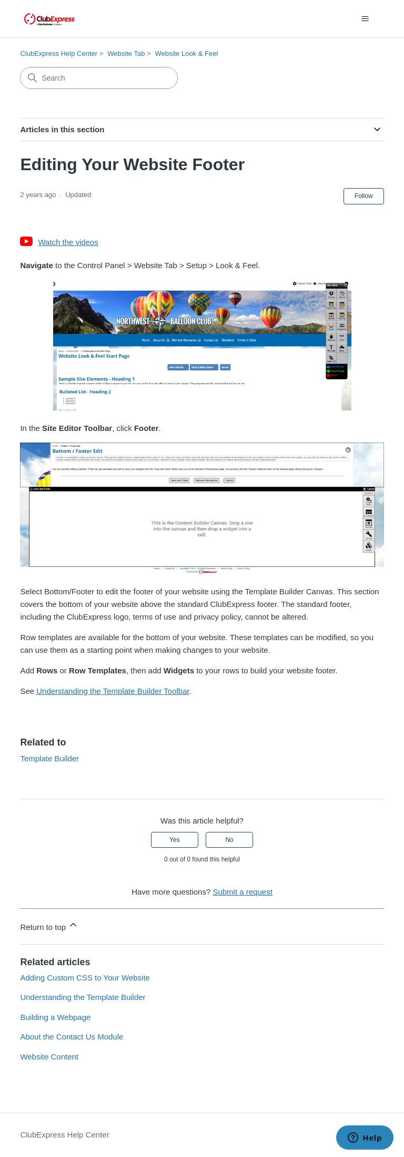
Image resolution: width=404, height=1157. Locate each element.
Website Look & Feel (186, 53)
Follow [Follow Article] (364, 196)
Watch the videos (68, 242)
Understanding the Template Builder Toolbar (112, 691)
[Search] (99, 78)
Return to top (49, 925)
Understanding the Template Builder (82, 997)
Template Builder (49, 758)
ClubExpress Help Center (58, 53)
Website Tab (126, 53)
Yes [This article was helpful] (174, 840)
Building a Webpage (55, 1017)
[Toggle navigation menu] (365, 19)
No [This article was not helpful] (229, 840)
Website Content (49, 1056)
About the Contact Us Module (71, 1036)
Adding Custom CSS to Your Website (85, 977)
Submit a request (242, 891)
